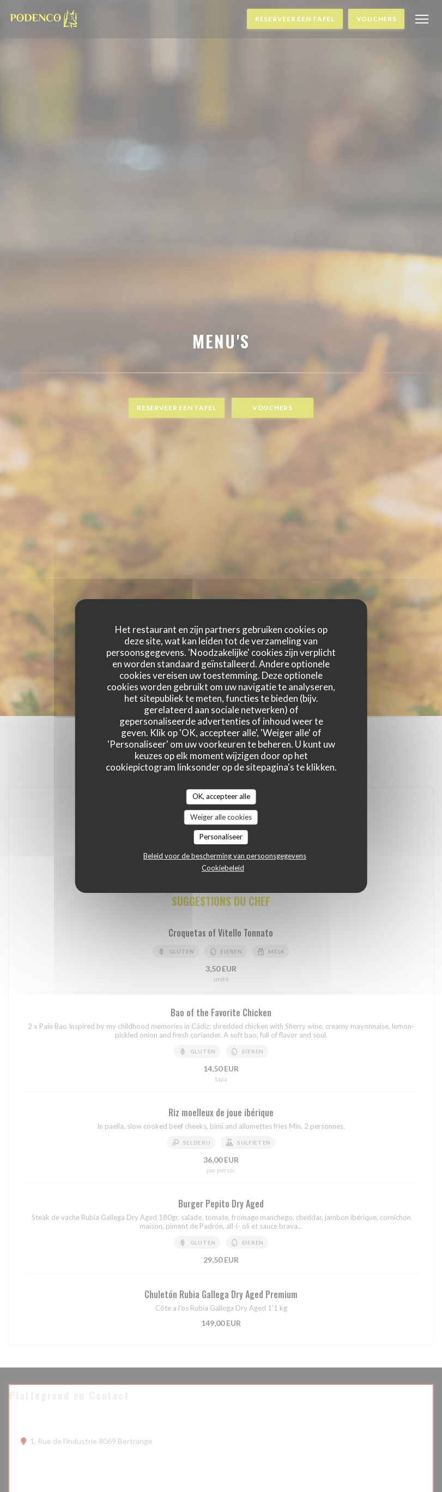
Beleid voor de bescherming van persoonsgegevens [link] (224, 855)
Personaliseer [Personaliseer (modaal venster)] (221, 836)
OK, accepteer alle (221, 796)
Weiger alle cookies (221, 817)
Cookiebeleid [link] (223, 867)
